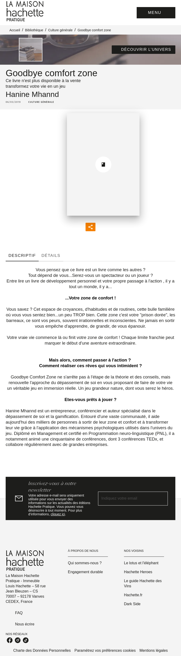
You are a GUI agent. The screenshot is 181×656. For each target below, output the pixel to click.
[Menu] (156, 12)
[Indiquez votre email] (127, 498)
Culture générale (60, 30)
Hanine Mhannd (32, 94)
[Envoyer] (162, 498)
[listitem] (10, 640)
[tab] (22, 255)
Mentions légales (154, 650)
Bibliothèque (34, 30)
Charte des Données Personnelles (42, 650)
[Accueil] (25, 11)
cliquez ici (58, 514)
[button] (143, 49)
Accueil (14, 30)
